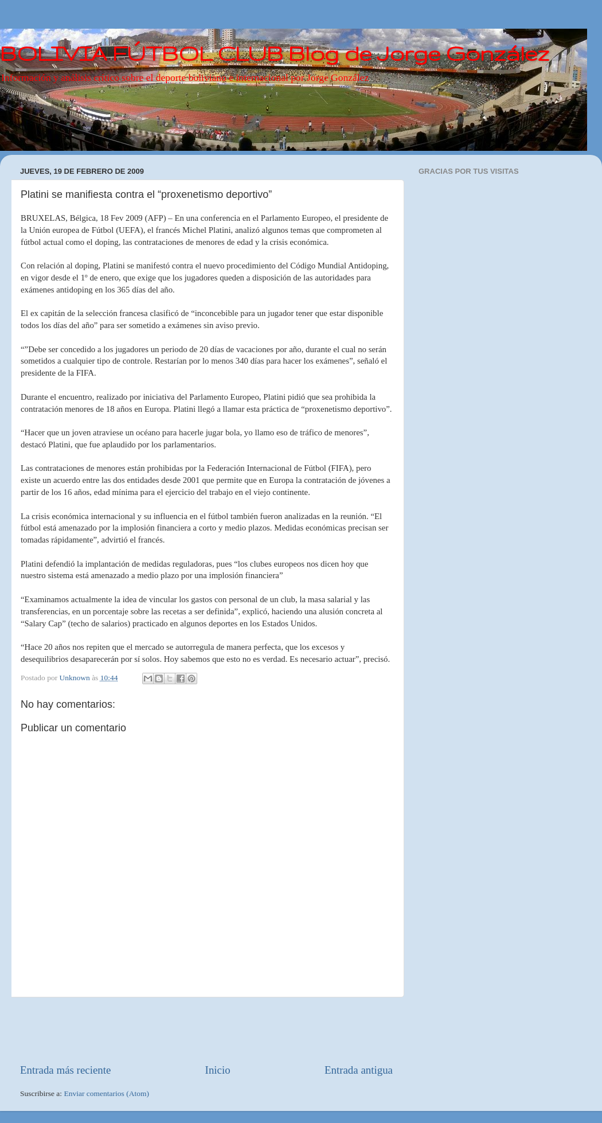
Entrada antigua (359, 1070)
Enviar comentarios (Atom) (106, 1093)
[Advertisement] (206, 1030)
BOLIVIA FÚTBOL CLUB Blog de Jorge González (274, 53)
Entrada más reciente (65, 1070)
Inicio (217, 1070)
